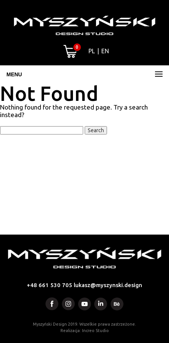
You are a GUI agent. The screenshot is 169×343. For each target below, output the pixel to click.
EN (105, 51)
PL (91, 51)
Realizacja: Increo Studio (84, 330)
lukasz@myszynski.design (108, 285)
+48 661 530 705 (49, 285)
